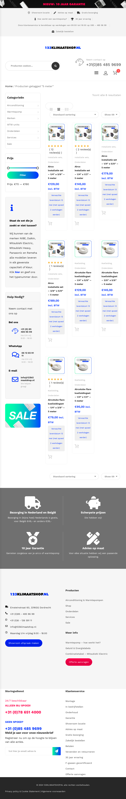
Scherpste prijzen (93, 512)
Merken (11, 118)
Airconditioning (15, 105)
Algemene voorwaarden (53, 791)
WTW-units (13, 124)
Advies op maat (63, 13)
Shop (68, 605)
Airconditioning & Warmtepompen (84, 600)
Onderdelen (53, 162)
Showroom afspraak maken (24, 643)
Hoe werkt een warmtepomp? (51, 19)
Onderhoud (71, 712)
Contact (69, 768)
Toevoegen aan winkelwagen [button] (50, 224)
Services (11, 137)
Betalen (69, 746)
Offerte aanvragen (79, 662)
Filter (23, 175)
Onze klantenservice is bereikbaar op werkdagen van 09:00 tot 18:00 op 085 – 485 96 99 (62, 25)
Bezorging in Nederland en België (33, 512)
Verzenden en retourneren (80, 751)
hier (17, 272)
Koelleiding (80, 263)
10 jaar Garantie (33, 548)
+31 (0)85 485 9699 (23, 728)
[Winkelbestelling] (74, 114)
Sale (9, 144)
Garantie (70, 718)
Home (9, 86)
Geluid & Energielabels (77, 648)
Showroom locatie (39, 13)
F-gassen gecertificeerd (78, 763)
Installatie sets (55, 157)
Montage (70, 701)
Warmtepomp (14, 111)
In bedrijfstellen (74, 706)
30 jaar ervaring (81, 19)
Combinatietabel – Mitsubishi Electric (86, 654)
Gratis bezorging (87, 13)
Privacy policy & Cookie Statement (22, 791)
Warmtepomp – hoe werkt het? (83, 642)
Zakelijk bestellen (63, 31)
